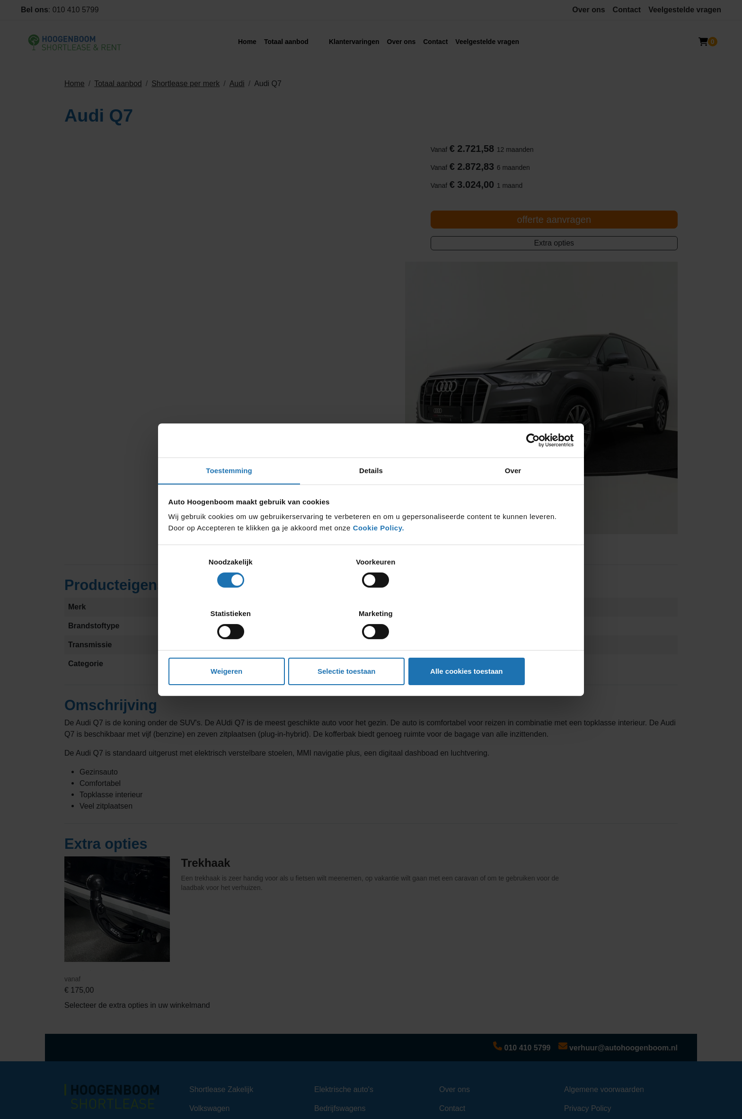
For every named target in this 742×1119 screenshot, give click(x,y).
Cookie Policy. (379, 554)
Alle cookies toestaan (507, 646)
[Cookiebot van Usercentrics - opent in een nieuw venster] (532, 466)
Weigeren (235, 646)
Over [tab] (513, 497)
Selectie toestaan (371, 646)
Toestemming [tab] (229, 497)
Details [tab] (371, 497)
